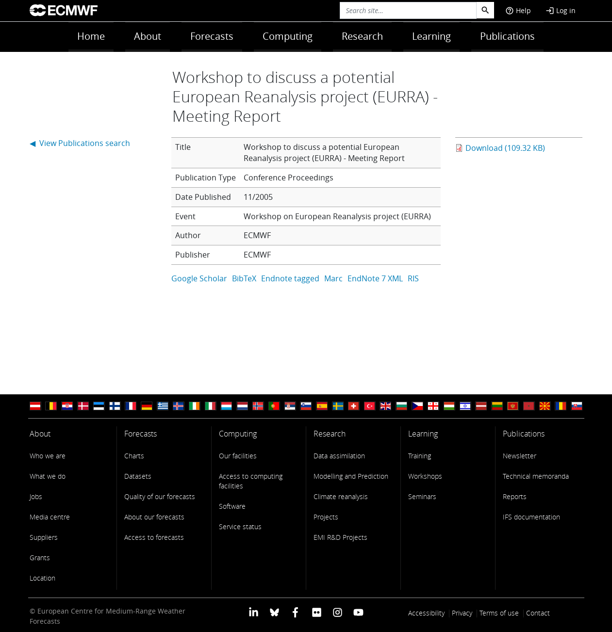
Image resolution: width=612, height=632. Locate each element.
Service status (240, 526)
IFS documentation (531, 516)
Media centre (50, 516)
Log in (561, 10)
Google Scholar (199, 278)
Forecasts (211, 36)
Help (518, 10)
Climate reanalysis (341, 496)
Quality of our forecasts (159, 496)
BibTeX (244, 278)
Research (362, 36)
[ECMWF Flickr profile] (316, 612)
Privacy (462, 612)
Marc (333, 278)
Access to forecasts (154, 537)
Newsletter (519, 455)
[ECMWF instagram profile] (337, 612)
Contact (538, 612)
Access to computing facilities (250, 480)
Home (91, 36)
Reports (515, 496)
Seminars (422, 496)
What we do (48, 476)
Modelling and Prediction (351, 476)
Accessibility (426, 612)
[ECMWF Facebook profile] (295, 612)
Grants (40, 557)
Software (232, 506)
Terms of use (499, 612)
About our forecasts (154, 516)
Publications (507, 36)
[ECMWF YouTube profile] (358, 612)
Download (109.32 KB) (505, 148)
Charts (134, 455)
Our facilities (238, 455)
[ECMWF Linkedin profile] (253, 612)
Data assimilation (339, 455)
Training (419, 455)
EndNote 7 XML (375, 278)
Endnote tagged (290, 278)
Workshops (425, 476)
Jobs (36, 496)
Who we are (48, 455)
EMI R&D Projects (340, 537)
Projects (326, 516)
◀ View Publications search (80, 143)
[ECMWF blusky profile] (274, 612)
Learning (431, 36)
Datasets (137, 476)
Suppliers (44, 537)
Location (42, 578)
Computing (288, 36)
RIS (413, 278)
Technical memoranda (536, 476)
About (147, 36)
